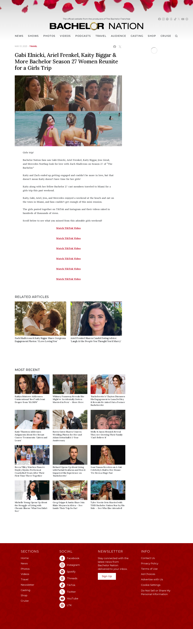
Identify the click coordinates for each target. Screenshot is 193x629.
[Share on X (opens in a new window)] (119, 46)
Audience (118, 35)
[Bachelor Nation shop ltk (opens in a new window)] (186, 19)
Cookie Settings (150, 584)
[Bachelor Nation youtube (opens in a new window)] (182, 19)
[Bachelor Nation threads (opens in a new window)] (171, 19)
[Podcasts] (83, 36)
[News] (19, 36)
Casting (25, 590)
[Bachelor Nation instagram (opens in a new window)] (163, 19)
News (24, 563)
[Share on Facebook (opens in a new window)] (114, 46)
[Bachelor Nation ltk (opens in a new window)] (77, 605)
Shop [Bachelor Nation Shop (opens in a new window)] (152, 35)
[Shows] (33, 36)
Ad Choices (148, 574)
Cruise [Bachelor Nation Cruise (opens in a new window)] (166, 35)
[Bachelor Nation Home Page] (96, 25)
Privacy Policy (149, 563)
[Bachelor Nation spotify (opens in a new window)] (167, 19)
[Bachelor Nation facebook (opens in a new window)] (159, 19)
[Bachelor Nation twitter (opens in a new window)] (179, 19)
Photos (49, 35)
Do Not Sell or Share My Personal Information (155, 592)
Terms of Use (149, 568)
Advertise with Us (152, 579)
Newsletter (27, 584)
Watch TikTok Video (68, 228)
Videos (65, 35)
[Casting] (137, 36)
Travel (100, 35)
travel (33, 46)
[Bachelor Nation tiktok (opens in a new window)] (175, 19)
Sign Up (107, 576)
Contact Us (148, 558)
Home (25, 558)
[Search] (177, 36)
